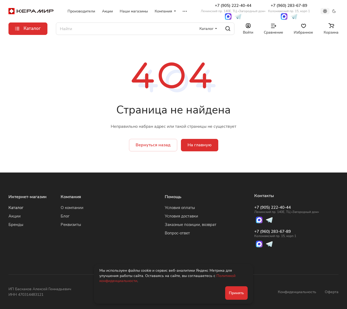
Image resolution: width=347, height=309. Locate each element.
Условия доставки (181, 216)
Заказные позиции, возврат (190, 224)
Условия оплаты (180, 207)
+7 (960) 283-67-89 (289, 8)
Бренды (15, 224)
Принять (236, 293)
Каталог (16, 207)
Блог (65, 216)
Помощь (173, 197)
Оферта (332, 291)
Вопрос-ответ (177, 233)
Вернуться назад (153, 145)
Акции (14, 216)
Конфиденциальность (297, 291)
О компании (72, 207)
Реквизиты (71, 224)
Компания (71, 197)
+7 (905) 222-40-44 (233, 8)
